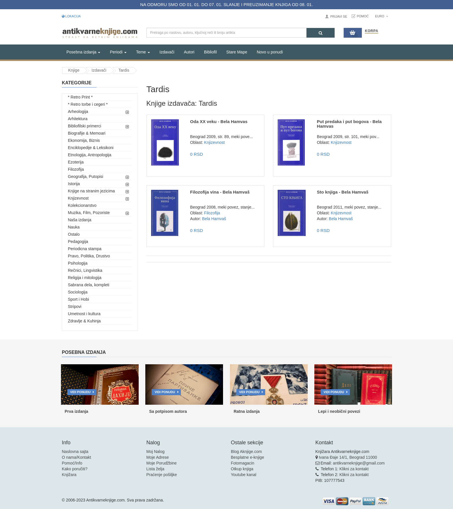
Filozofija (76, 169)
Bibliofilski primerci (84, 126)
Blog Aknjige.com (246, 451)
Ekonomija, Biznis (84, 140)
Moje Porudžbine (161, 463)
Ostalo (73, 234)
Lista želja (155, 469)
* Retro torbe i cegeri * (88, 104)
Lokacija (71, 16)
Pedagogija (78, 241)
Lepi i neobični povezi (339, 411)
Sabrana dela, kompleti (88, 285)
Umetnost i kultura (84, 313)
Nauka (73, 227)
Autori (189, 52)
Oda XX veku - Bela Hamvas (218, 121)
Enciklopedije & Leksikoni (91, 147)
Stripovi (74, 306)
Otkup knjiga (242, 469)
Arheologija (78, 111)
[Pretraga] (320, 33)
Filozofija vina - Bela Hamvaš (220, 192)
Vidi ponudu (80, 392)
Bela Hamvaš (214, 218)
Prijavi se (338, 16)
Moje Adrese (157, 457)
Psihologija (78, 263)
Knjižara (69, 474)
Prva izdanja (76, 411)
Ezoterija (75, 162)
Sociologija (78, 292)
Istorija (74, 183)
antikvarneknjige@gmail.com (359, 463)
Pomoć (363, 16)
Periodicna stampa (84, 248)
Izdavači (166, 52)
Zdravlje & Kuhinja (84, 321)
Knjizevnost (78, 198)
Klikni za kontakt (354, 469)
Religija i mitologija (84, 277)
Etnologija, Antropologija (89, 155)
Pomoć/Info (72, 463)
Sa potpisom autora (168, 411)
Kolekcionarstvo (82, 205)
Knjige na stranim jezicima (91, 191)
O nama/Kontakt (76, 457)
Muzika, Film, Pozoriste (89, 212)
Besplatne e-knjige (247, 457)
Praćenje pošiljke (161, 474)
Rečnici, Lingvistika (85, 270)
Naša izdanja (79, 220)
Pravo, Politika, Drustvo (89, 256)
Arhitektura (78, 118)
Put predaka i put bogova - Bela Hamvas (349, 124)
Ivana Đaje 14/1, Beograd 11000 (348, 457)
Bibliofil (210, 52)
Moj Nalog (155, 451)
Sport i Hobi (78, 299)
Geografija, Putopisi (85, 176)
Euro (381, 16)
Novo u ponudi (270, 52)
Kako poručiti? (75, 469)
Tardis (123, 70)
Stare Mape (236, 52)
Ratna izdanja (247, 411)
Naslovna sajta (75, 451)
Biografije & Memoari (86, 133)
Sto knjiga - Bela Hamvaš (342, 192)
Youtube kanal (243, 474)
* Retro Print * (80, 97)
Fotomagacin (242, 463)
